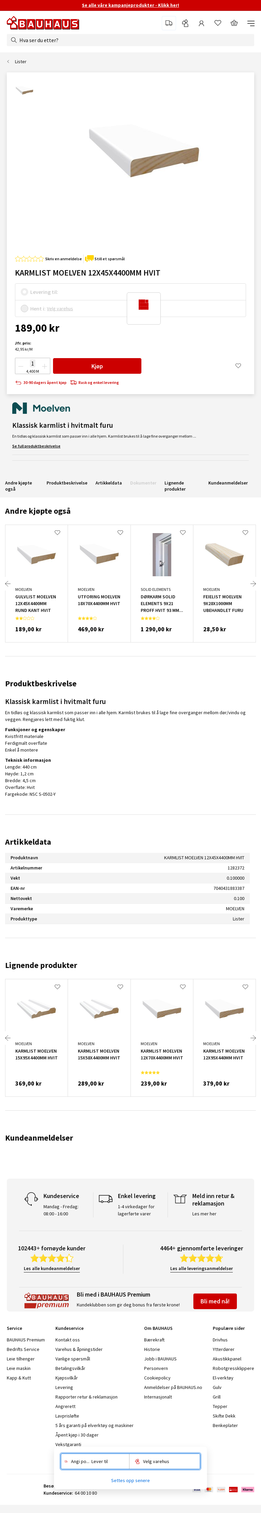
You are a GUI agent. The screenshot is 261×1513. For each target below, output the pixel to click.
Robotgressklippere (233, 1368)
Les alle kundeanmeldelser (52, 1268)
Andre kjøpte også (18, 486)
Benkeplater (225, 1425)
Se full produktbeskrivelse (36, 445)
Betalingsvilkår (70, 1368)
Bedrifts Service (23, 1349)
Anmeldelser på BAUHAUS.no (173, 1387)
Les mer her (204, 1214)
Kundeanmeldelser (228, 483)
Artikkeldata (108, 483)
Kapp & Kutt (19, 1378)
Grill (217, 1397)
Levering (64, 1387)
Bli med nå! (215, 1301)
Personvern (156, 1368)
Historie (152, 1349)
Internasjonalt (158, 1397)
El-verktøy (223, 1378)
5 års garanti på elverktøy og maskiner (94, 1425)
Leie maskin (19, 1368)
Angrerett (65, 1406)
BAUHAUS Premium (26, 1340)
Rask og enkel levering (94, 383)
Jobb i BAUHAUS (160, 1359)
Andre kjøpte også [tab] (38, 511)
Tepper (220, 1406)
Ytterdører (223, 1349)
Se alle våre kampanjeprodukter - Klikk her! (130, 5)
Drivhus (220, 1340)
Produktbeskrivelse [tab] (40, 683)
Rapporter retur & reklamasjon (86, 1397)
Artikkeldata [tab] (28, 842)
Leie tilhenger (21, 1359)
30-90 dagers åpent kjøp (41, 383)
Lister (21, 61)
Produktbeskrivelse (67, 483)
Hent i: (38, 308)
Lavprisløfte (67, 1416)
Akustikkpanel (227, 1359)
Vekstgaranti (68, 1444)
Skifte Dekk (225, 1416)
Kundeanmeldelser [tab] (39, 1137)
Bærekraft (154, 1340)
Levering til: (44, 291)
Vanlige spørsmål (72, 1359)
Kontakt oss (67, 1340)
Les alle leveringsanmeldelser (201, 1268)
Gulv (217, 1387)
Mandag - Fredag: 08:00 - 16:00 (61, 1210)
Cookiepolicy (157, 1378)
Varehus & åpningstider (79, 1349)
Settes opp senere (130, 1480)
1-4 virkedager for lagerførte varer (136, 1210)
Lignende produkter (175, 486)
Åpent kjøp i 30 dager (77, 1435)
